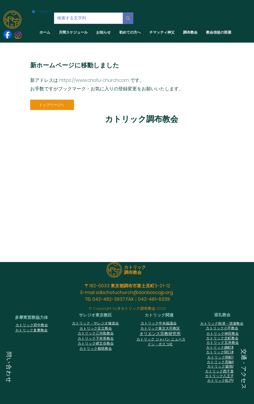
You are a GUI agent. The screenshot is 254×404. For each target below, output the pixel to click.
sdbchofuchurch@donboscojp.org (134, 292)
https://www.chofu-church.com (94, 80)
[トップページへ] (52, 105)
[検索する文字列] (84, 18)
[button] (9, 368)
